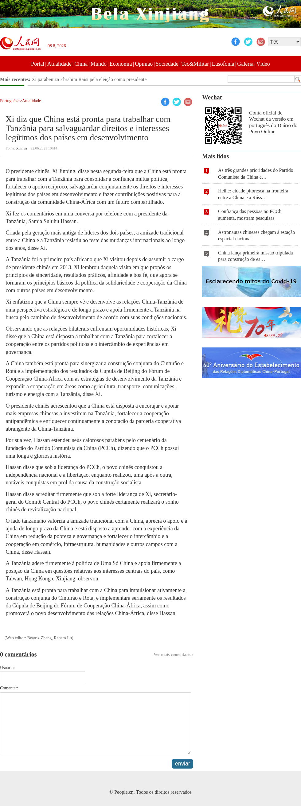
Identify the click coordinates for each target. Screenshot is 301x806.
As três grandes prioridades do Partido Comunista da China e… (255, 174)
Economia (121, 64)
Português (8, 101)
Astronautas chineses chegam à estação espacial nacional (256, 236)
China (81, 64)
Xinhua (21, 148)
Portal (37, 64)
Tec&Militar (195, 64)
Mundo (99, 64)
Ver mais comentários (173, 654)
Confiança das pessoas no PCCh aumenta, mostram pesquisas (249, 215)
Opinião (144, 64)
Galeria (245, 64)
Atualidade (59, 64)
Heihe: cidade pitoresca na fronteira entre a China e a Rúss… (253, 194)
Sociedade (167, 64)
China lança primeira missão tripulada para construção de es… (255, 256)
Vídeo (263, 64)
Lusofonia (223, 64)
